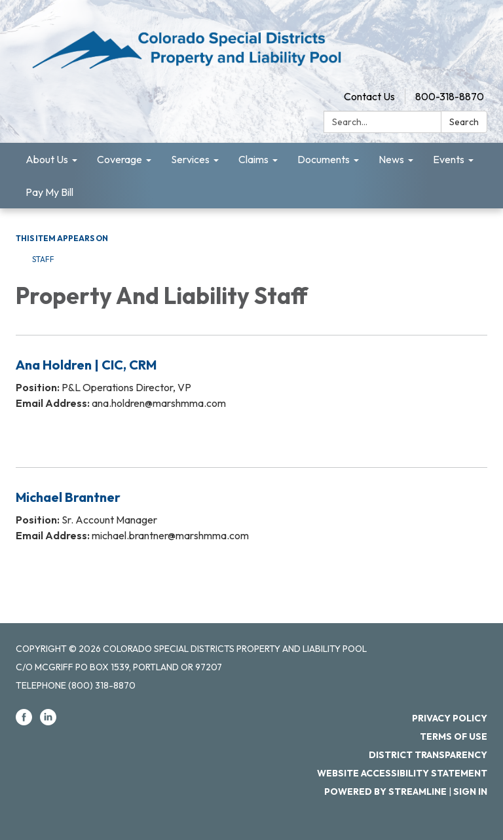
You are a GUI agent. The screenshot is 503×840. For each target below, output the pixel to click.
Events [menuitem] (448, 159)
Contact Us (369, 96)
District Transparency (428, 755)
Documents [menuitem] (323, 159)
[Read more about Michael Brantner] (251, 525)
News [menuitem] (391, 159)
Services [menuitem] (190, 159)
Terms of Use (453, 736)
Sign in (470, 791)
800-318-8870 (449, 96)
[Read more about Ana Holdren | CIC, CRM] (251, 393)
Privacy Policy (449, 718)
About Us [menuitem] (47, 159)
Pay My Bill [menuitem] (49, 192)
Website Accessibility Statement (402, 773)
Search (464, 122)
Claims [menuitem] (253, 159)
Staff (43, 259)
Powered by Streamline (385, 791)
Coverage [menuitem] (119, 159)
